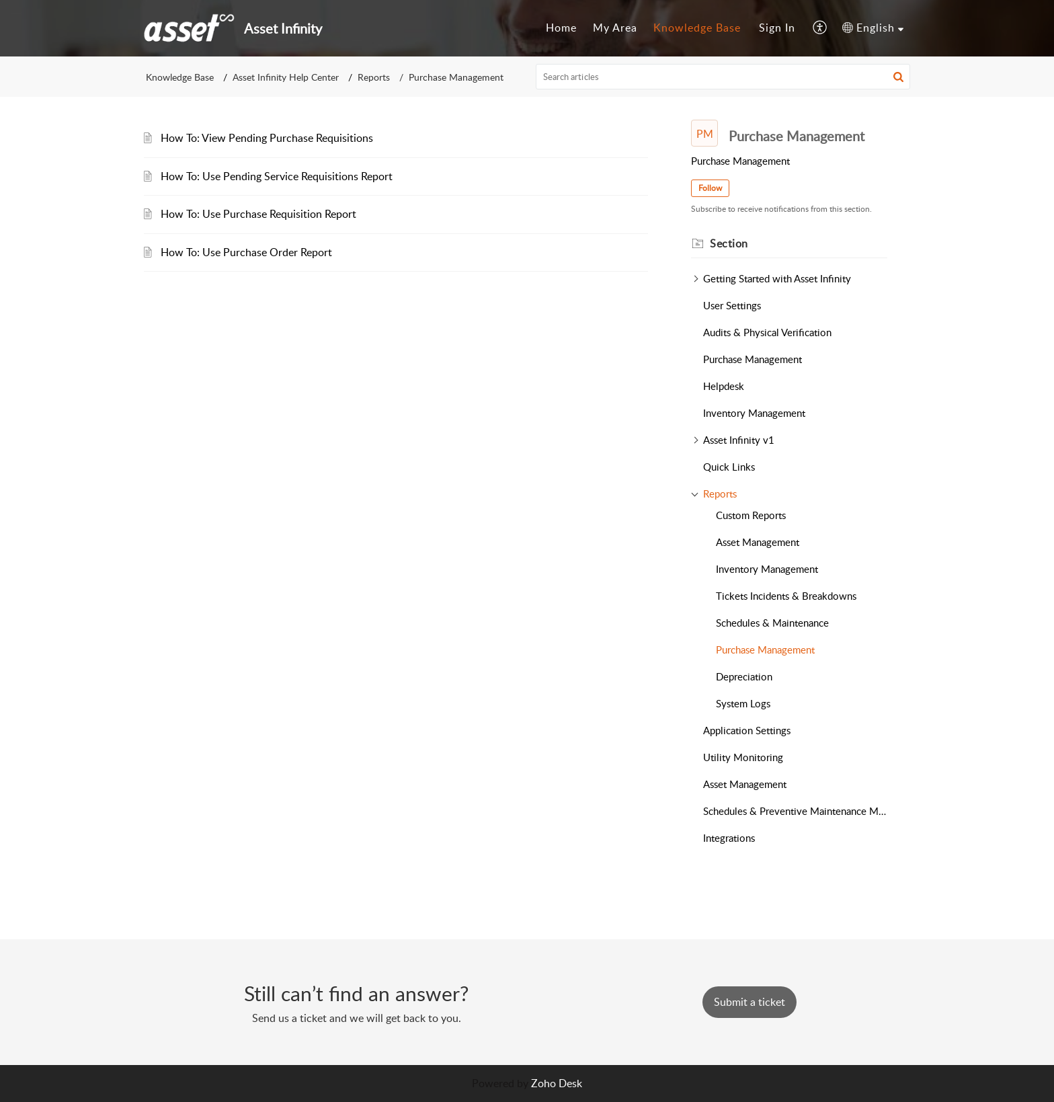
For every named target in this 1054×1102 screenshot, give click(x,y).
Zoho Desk (556, 1083)
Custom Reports (751, 515)
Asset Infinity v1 (738, 439)
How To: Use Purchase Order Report (246, 252)
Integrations (729, 837)
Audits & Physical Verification (767, 332)
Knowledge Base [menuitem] (697, 27)
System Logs (743, 703)
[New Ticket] (749, 1001)
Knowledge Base (180, 77)
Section (729, 243)
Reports (374, 77)
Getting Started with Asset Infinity (777, 278)
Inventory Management (754, 413)
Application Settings (746, 730)
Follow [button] (710, 188)
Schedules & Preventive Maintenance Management (795, 811)
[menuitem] (561, 28)
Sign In (777, 27)
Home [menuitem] (561, 27)
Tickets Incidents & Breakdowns (786, 595)
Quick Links (729, 466)
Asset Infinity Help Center (286, 77)
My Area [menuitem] (615, 27)
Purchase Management (752, 359)
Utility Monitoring (743, 757)
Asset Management (757, 542)
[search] (723, 76)
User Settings (732, 305)
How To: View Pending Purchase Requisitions (267, 137)
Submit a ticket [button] (749, 1001)
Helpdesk (723, 386)
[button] (898, 77)
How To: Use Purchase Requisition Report (258, 213)
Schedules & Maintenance (772, 622)
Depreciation (744, 676)
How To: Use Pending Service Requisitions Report (277, 176)
